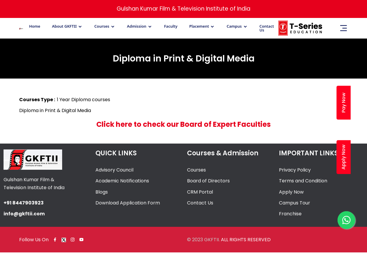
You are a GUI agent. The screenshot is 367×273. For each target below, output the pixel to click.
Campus (234, 26)
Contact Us (266, 28)
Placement (199, 26)
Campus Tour (294, 202)
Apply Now (291, 192)
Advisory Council (114, 170)
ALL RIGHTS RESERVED (246, 239)
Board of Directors (208, 180)
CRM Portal (200, 192)
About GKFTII (64, 26)
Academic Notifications (122, 180)
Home (34, 26)
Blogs (101, 192)
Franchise (290, 213)
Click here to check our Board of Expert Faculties (183, 124)
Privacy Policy (295, 170)
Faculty (171, 26)
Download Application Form (127, 202)
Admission (136, 26)
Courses (101, 26)
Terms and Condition (303, 180)
